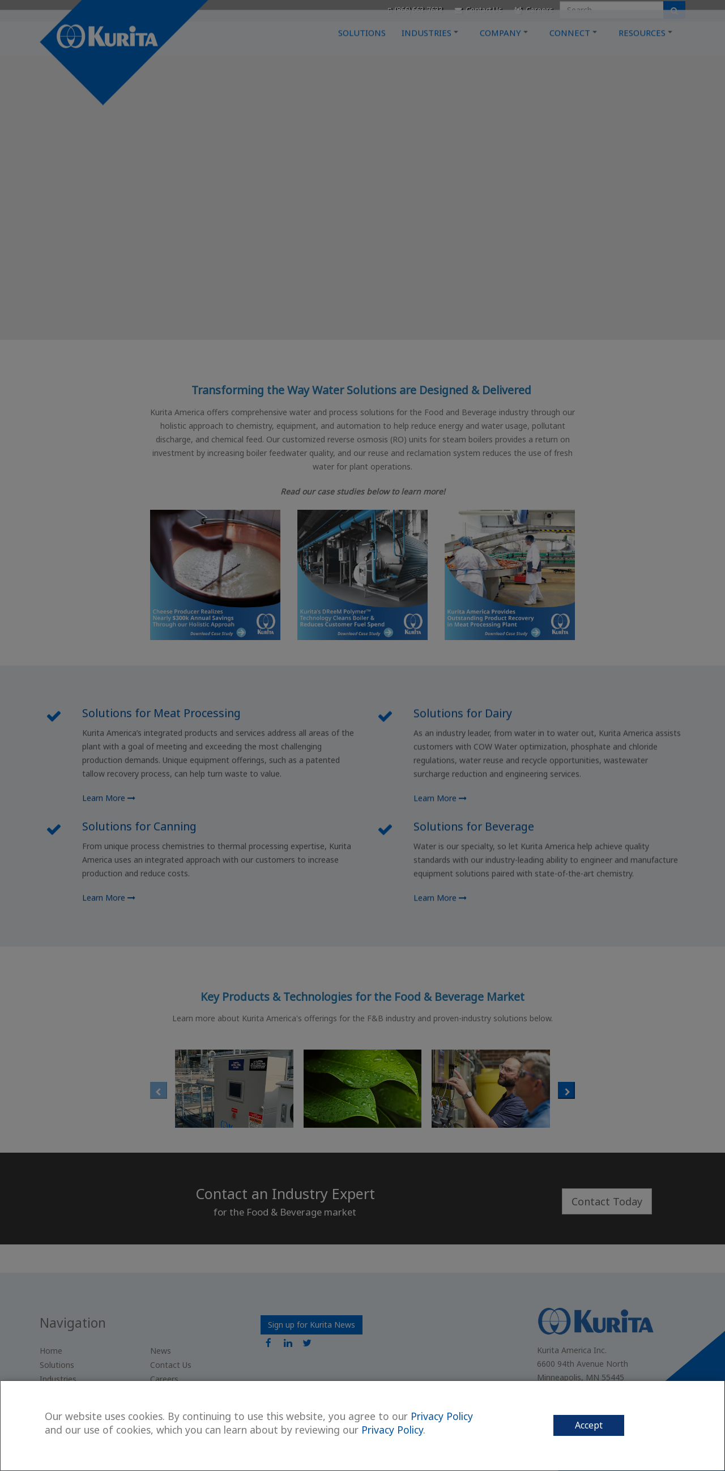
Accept (589, 1425)
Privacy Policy (442, 1416)
